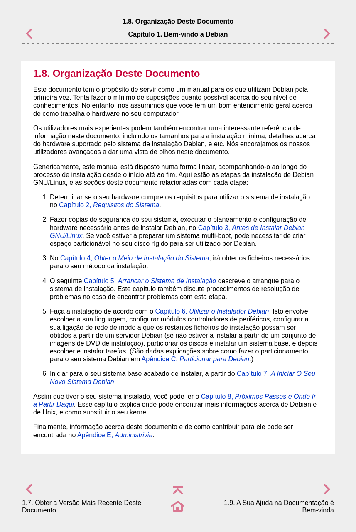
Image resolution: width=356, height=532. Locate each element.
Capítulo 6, (212, 311)
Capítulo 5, (150, 280)
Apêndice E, (114, 435)
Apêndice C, (196, 359)
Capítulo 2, (109, 204)
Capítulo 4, (134, 258)
